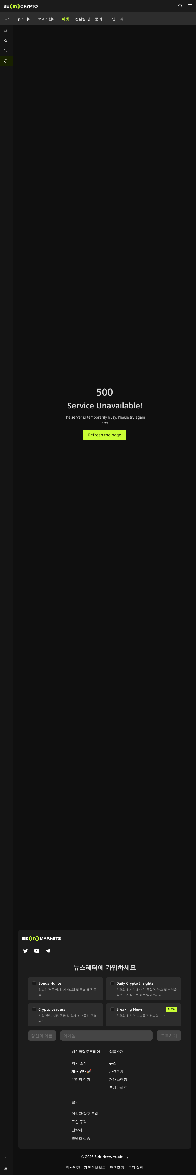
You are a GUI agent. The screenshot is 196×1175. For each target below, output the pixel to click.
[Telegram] (48, 951)
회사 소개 (79, 1063)
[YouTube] (37, 951)
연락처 (76, 1129)
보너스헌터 (47, 18)
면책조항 (117, 1167)
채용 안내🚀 (81, 1071)
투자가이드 (118, 1087)
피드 (7, 18)
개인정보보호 (95, 1167)
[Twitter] (25, 951)
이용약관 (73, 1167)
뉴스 (112, 1063)
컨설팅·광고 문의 (88, 18)
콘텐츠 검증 (80, 1137)
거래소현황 (118, 1079)
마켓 (65, 18)
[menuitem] (6, 30)
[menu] (6, 45)
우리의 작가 (80, 1079)
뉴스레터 (24, 18)
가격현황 (116, 1071)
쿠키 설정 (135, 1167)
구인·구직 (116, 18)
